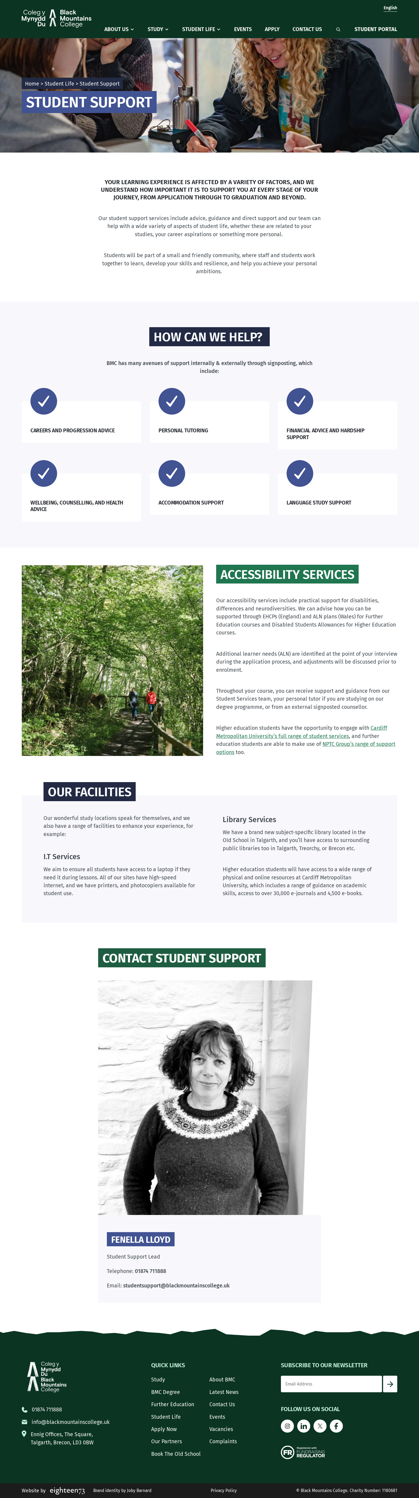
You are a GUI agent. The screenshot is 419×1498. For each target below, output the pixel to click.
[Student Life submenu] (218, 29)
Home (32, 84)
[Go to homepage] (56, 18)
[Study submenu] (166, 29)
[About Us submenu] (132, 29)
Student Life (59, 84)
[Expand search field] (338, 29)
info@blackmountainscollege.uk (71, 1422)
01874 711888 (47, 1409)
